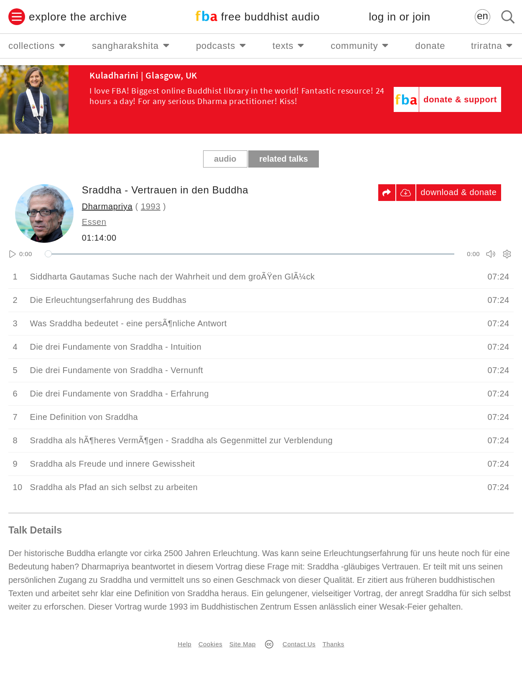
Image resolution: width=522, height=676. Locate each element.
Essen (94, 221)
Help (184, 644)
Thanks (333, 644)
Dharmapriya (107, 206)
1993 (150, 206)
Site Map (242, 644)
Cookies (210, 644)
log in (399, 16)
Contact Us (299, 644)
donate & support (460, 99)
